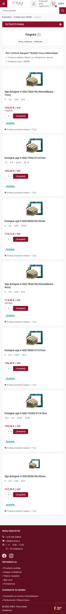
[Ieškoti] (33, 10)
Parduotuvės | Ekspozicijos (16, 600)
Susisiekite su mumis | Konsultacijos (20, 596)
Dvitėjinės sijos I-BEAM (19, 61)
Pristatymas (9, 583)
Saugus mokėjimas (12, 572)
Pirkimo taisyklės (11, 576)
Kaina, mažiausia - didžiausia (30, 42)
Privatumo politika (12, 568)
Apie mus (8, 580)
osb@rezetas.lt (13, 541)
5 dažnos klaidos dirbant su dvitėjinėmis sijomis (30, 57)
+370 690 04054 (13, 537)
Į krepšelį (20, 116)
